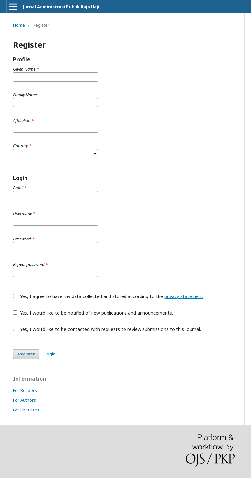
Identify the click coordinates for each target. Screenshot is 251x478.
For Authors (24, 400)
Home (19, 25)
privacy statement (183, 296)
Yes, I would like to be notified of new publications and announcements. (93, 313)
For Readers (25, 390)
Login (50, 354)
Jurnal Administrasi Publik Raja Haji (61, 7)
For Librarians (26, 410)
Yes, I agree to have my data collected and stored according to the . (108, 296)
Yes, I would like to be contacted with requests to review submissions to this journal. (107, 329)
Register (26, 354)
